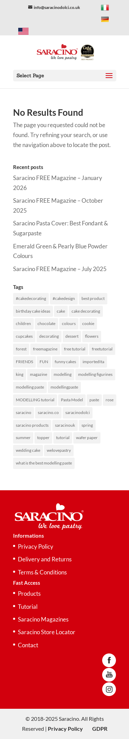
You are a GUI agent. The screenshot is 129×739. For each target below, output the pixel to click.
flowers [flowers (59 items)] (91, 336)
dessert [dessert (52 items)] (71, 336)
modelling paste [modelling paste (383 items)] (30, 387)
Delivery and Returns (45, 559)
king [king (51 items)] (19, 374)
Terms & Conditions (42, 572)
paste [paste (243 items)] (94, 399)
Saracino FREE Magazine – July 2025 (60, 268)
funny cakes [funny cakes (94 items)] (65, 361)
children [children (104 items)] (23, 323)
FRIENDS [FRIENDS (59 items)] (24, 361)
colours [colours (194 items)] (69, 323)
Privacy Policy (35, 546)
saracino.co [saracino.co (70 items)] (48, 412)
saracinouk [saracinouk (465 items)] (65, 425)
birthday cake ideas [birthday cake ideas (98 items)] (33, 311)
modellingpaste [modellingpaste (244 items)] (64, 387)
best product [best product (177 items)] (93, 298)
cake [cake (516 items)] (61, 311)
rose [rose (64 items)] (110, 399)
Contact (28, 645)
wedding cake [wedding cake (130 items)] (28, 450)
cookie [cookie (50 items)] (88, 323)
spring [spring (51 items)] (87, 425)
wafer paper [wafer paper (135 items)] (87, 437)
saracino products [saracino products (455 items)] (32, 425)
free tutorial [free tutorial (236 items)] (74, 348)
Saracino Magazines (43, 619)
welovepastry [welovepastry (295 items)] (59, 450)
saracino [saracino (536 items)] (23, 412)
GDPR (99, 728)
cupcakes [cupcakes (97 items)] (24, 336)
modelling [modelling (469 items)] (63, 374)
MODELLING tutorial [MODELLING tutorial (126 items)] (35, 399)
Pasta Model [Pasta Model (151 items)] (72, 399)
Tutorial (27, 606)
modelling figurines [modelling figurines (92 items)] (95, 374)
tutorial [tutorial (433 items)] (62, 437)
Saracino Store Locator (46, 632)
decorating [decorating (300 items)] (49, 336)
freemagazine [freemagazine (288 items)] (45, 348)
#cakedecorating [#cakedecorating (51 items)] (31, 298)
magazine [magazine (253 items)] (38, 374)
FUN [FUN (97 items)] (44, 361)
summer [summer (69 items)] (23, 437)
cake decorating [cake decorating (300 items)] (86, 311)
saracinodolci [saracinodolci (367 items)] (77, 412)
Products (29, 593)
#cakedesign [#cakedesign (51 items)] (64, 298)
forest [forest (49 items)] (21, 348)
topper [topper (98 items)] (43, 437)
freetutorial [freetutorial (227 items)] (102, 348)
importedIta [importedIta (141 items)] (93, 361)
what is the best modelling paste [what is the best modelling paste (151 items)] (44, 463)
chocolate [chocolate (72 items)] (46, 323)
